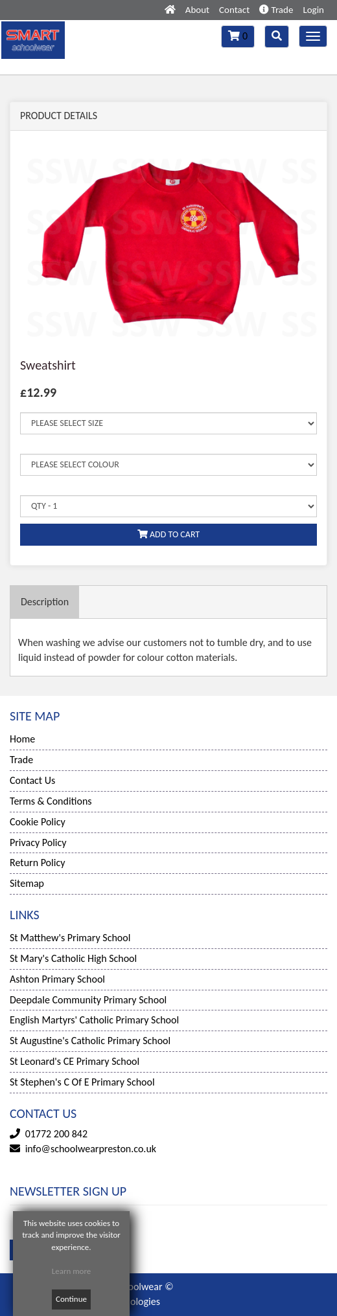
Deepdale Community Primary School (88, 1000)
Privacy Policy (38, 842)
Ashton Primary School (57, 979)
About (197, 10)
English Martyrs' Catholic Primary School (94, 1020)
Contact (234, 10)
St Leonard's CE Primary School (74, 1061)
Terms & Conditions (51, 801)
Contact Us (32, 780)
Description (45, 602)
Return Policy (37, 862)
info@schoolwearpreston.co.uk (90, 1149)
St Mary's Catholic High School (73, 958)
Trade (276, 10)
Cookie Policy (37, 822)
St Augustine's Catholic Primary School (90, 1040)
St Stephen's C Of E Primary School (82, 1082)
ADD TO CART (168, 534)
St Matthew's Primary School (70, 937)
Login (313, 10)
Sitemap (27, 883)
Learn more (71, 1271)
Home (22, 739)
